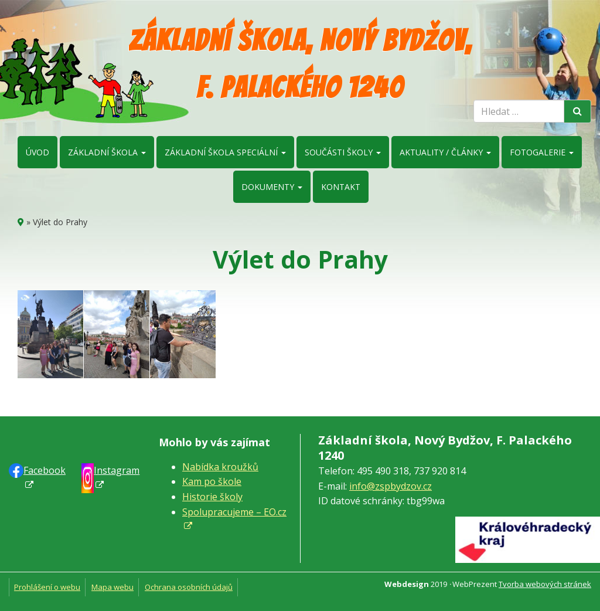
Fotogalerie (542, 152)
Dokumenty (271, 186)
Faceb (44, 470)
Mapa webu (112, 587)
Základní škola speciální (225, 152)
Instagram (116, 470)
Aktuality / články (445, 152)
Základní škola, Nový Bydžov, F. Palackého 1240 (300, 64)
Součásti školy (343, 152)
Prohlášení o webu (47, 587)
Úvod (37, 152)
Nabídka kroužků (220, 466)
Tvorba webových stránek (545, 584)
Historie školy (212, 496)
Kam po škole (211, 481)
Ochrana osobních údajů (189, 587)
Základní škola (107, 152)
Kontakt (340, 186)
